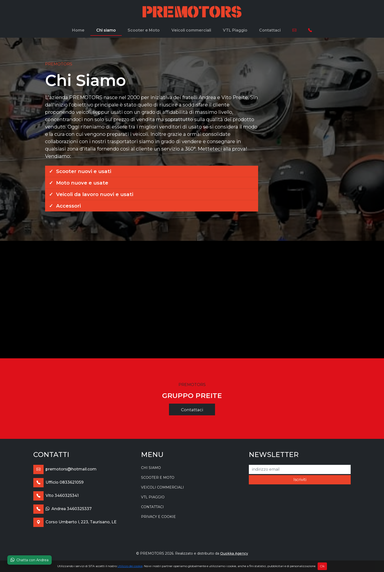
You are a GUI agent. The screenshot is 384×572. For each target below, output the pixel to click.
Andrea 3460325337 (62, 508)
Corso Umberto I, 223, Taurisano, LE (75, 522)
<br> (192, 299)
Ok (322, 566)
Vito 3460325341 (56, 495)
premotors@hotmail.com (64, 469)
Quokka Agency (234, 553)
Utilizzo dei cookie (130, 566)
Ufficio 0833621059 (58, 482)
